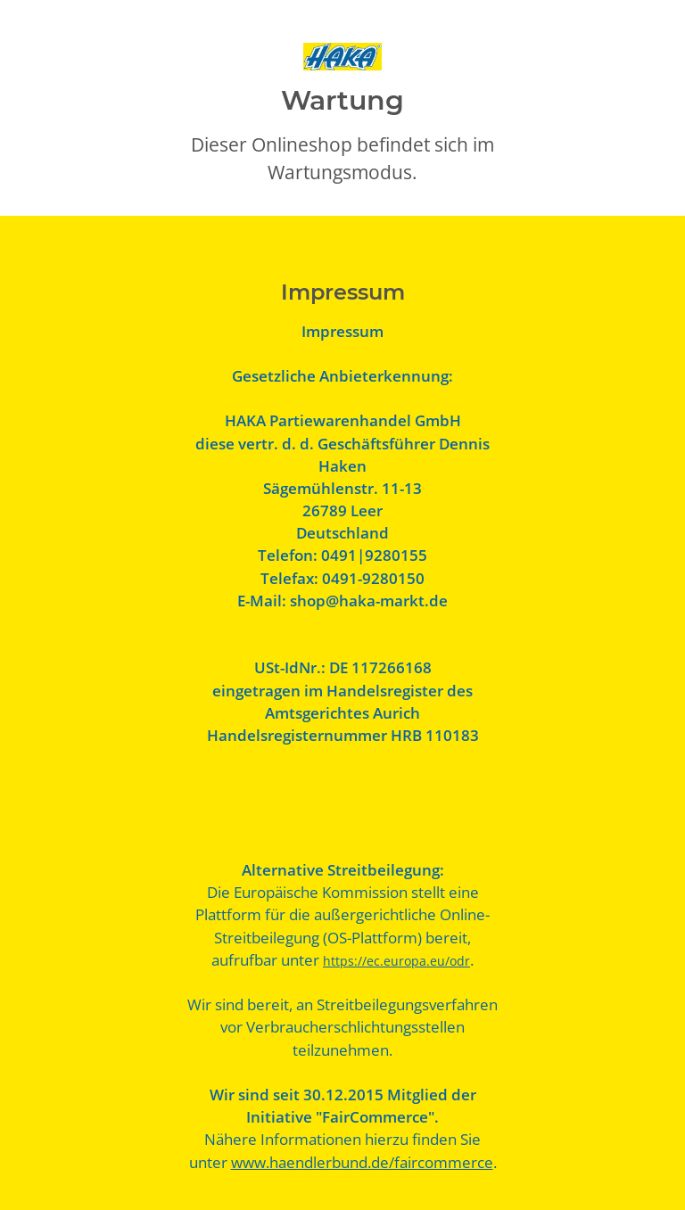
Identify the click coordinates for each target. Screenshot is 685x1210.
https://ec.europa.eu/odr (396, 960)
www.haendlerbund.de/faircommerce (362, 1162)
